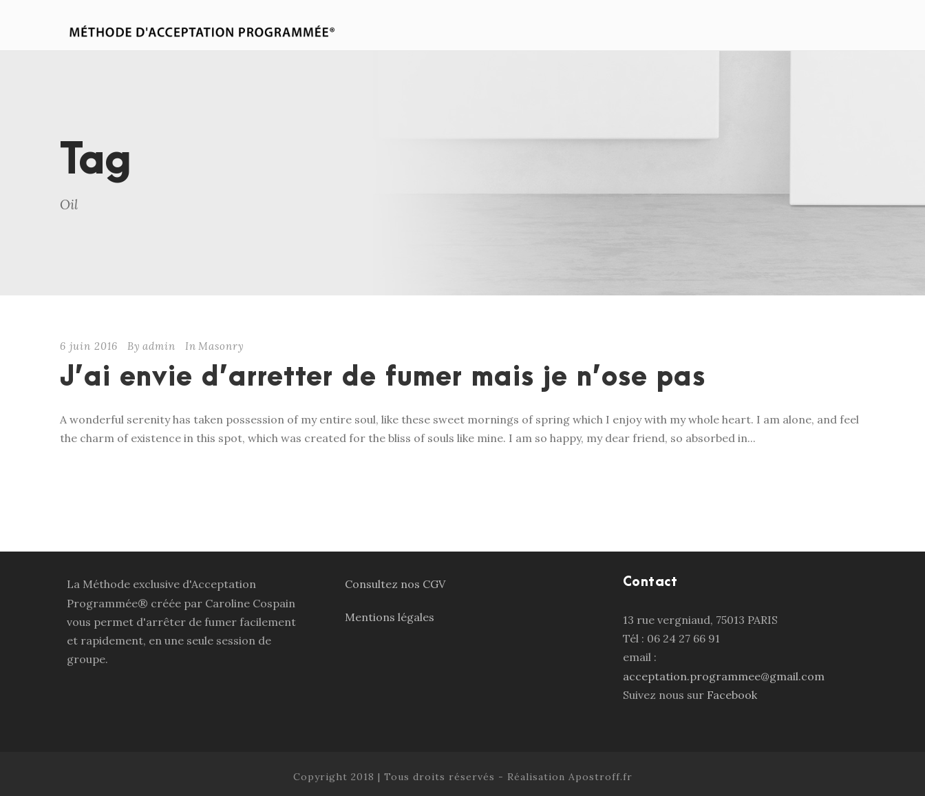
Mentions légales (389, 617)
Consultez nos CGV (395, 584)
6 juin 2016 (89, 346)
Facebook (733, 695)
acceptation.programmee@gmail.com (724, 676)
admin (159, 346)
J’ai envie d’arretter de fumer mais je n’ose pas (382, 377)
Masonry (221, 346)
